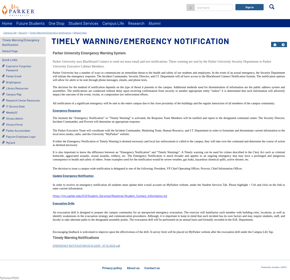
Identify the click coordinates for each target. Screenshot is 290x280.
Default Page (80, 32)
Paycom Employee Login (19, 136)
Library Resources (15, 88)
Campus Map (12, 94)
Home (7, 23)
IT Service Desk (13, 106)
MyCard (8, 142)
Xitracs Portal (12, 124)
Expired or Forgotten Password (16, 68)
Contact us (152, 268)
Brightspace (11, 82)
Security (23, 32)
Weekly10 (9, 112)
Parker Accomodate (16, 130)
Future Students (30, 23)
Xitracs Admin (12, 118)
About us (133, 268)
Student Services (83, 23)
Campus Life (113, 23)
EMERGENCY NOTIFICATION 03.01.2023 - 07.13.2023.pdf (86, 245)
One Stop (56, 23)
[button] (283, 44)
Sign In (249, 7)
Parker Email (12, 76)
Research (136, 23)
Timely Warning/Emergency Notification (50, 32)
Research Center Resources (21, 100)
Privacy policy (112, 268)
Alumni (154, 23)
